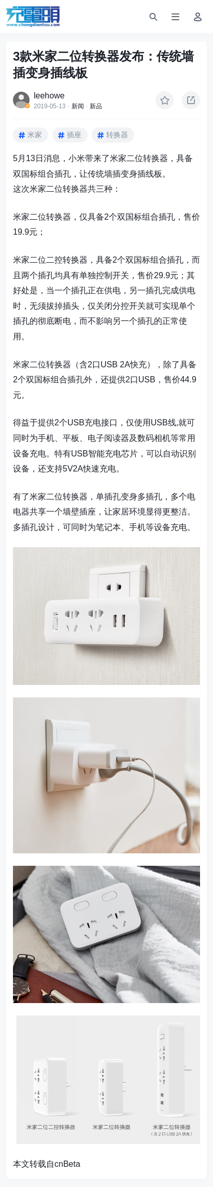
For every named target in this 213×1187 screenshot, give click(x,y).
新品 (96, 106)
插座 (74, 135)
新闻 (78, 106)
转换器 (117, 135)
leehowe (49, 95)
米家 (34, 135)
